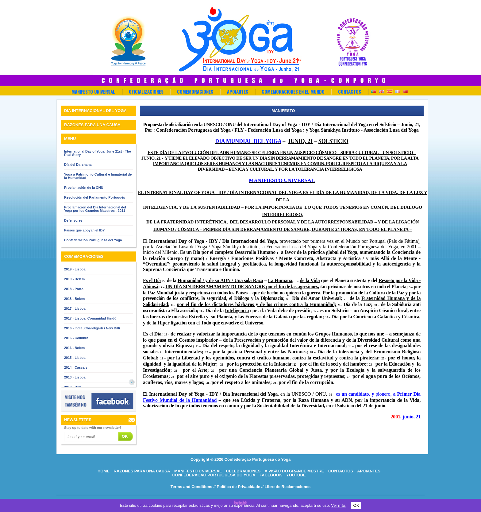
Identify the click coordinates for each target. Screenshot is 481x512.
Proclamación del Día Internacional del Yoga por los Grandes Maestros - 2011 (95, 208)
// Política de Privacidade (237, 486)
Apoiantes (237, 91)
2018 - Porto (73, 289)
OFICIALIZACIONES (146, 91)
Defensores (73, 220)
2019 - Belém (74, 279)
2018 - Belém (74, 299)
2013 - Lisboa (75, 377)
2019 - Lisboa (75, 269)
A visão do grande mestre (294, 471)
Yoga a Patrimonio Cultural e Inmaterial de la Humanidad (98, 176)
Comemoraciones (195, 91)
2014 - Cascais (75, 367)
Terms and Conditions (191, 486)
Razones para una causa (142, 471)
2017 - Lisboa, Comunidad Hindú (90, 318)
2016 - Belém (74, 348)
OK (356, 505)
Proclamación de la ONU (83, 187)
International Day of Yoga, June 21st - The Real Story (97, 153)
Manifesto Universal (93, 91)
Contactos (349, 91)
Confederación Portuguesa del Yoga (93, 240)
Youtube (296, 475)
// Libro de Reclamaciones (285, 486)
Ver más (338, 505)
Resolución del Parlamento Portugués (94, 197)
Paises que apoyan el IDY (84, 230)
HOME (104, 471)
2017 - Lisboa (75, 308)
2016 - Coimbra (76, 338)
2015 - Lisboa (75, 357)
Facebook (271, 475)
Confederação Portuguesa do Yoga (213, 475)
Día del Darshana (77, 164)
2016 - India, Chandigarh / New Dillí (92, 328)
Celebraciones (243, 471)
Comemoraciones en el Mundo (293, 91)
